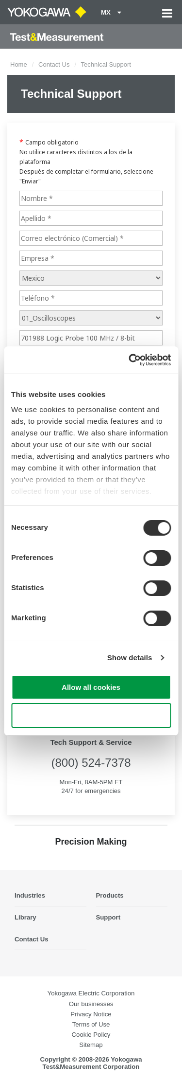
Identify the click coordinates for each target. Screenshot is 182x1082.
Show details (129, 657)
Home (18, 64)
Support (108, 917)
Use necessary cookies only (90, 715)
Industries (30, 895)
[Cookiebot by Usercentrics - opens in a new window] (129, 360)
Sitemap (90, 1044)
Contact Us (53, 64)
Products (110, 895)
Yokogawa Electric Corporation (91, 993)
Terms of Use (91, 1024)
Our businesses (91, 1004)
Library (25, 917)
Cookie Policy (91, 1034)
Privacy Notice (90, 1014)
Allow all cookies (91, 687)
